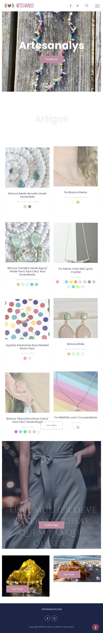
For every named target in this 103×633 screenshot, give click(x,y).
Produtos (51, 59)
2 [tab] (47, 83)
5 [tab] (58, 83)
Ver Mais (51, 425)
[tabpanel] (51, 51)
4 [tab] (54, 83)
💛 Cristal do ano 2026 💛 (22, 582)
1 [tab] (43, 83)
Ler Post (17, 589)
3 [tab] (51, 83)
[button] (97, 5)
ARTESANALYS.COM (52, 609)
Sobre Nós (51, 525)
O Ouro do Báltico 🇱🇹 (71, 567)
